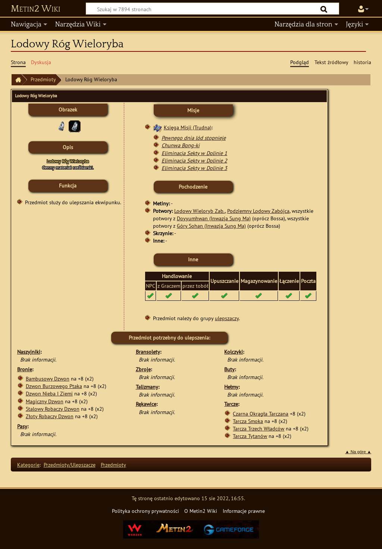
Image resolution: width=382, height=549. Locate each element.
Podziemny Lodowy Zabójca (258, 210)
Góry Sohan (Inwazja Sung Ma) (211, 225)
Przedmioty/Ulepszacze (70, 464)
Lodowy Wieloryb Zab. (199, 210)
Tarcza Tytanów (250, 435)
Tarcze (231, 403)
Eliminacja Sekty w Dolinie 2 (194, 160)
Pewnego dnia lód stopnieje (194, 137)
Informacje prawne (244, 510)
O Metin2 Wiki (200, 510)
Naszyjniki (28, 351)
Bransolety (148, 351)
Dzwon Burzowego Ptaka (54, 385)
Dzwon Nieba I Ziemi (49, 393)
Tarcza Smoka (248, 421)
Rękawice (146, 403)
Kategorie (28, 464)
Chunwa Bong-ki (181, 145)
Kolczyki (233, 351)
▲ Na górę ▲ (358, 451)
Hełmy (231, 386)
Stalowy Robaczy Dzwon (52, 408)
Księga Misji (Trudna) (188, 127)
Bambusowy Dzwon (47, 378)
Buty (229, 369)
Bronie (24, 369)
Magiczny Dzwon (44, 401)
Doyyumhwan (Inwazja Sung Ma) (214, 218)
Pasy (22, 426)
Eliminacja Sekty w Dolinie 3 (194, 167)
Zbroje (143, 369)
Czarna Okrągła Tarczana (260, 413)
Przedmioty (43, 79)
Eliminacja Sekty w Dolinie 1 (194, 153)
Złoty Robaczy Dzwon (49, 416)
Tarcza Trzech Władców (258, 428)
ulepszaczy (227, 318)
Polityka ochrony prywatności (145, 510)
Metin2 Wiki (35, 9)
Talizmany (147, 386)
